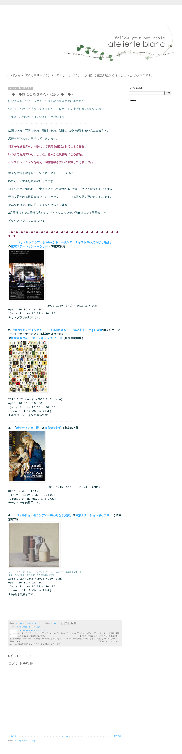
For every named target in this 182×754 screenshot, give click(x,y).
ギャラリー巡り (35, 627)
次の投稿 (12, 736)
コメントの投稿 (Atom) (24, 741)
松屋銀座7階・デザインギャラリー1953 (36, 338)
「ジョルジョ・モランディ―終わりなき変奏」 (43, 515)
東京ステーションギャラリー (29, 246)
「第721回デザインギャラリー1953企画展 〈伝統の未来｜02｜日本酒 (57, 330)
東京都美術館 (52, 428)
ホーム (65, 736)
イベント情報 (21, 627)
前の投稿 (117, 736)
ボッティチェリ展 (27, 428)
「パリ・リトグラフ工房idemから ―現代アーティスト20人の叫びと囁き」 (63, 242)
